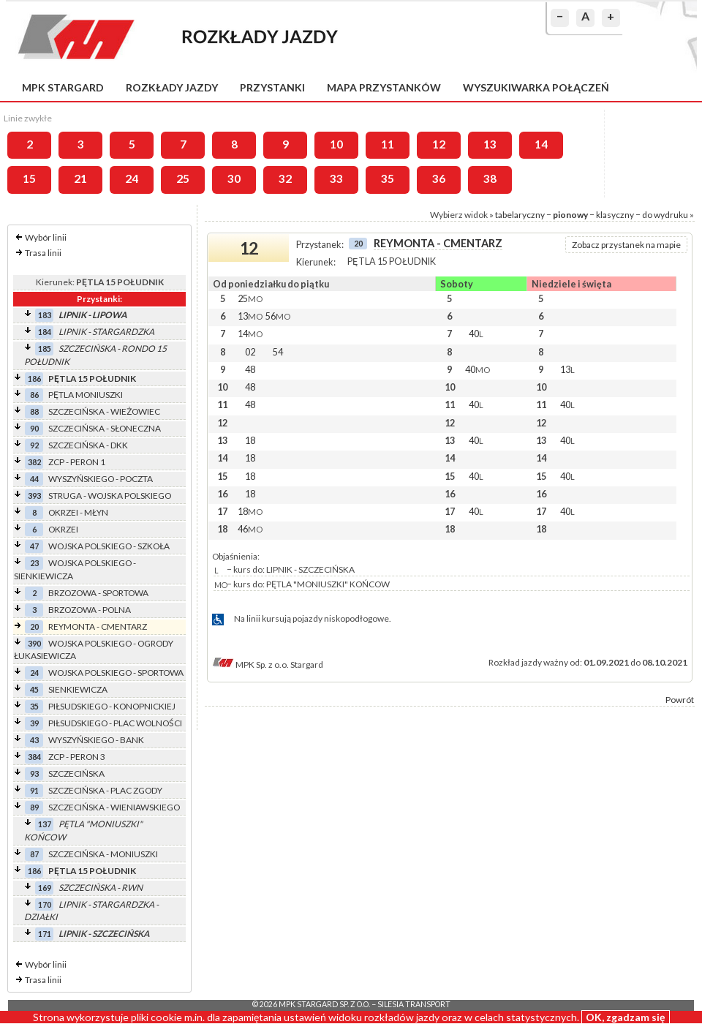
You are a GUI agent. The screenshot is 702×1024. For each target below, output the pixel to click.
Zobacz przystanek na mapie (626, 244)
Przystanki (272, 87)
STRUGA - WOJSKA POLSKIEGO (109, 495)
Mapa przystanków (384, 87)
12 (438, 144)
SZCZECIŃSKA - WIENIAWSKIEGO (114, 807)
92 (34, 445)
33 (336, 178)
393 (34, 495)
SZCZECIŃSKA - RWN (100, 887)
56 (277, 316)
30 (234, 178)
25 (182, 178)
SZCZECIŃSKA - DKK (88, 445)
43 (34, 740)
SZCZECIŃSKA (76, 773)
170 (44, 904)
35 (387, 178)
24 (131, 178)
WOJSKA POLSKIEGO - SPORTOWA (116, 672)
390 (34, 643)
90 (34, 428)
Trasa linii (43, 252)
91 (34, 790)
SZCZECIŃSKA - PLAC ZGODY (105, 790)
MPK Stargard (63, 87)
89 (34, 807)
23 (34, 563)
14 (541, 144)
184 (44, 331)
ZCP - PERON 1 (76, 461)
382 (34, 462)
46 (250, 529)
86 (34, 394)
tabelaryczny (520, 214)
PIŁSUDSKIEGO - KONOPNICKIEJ (112, 706)
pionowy (570, 214)
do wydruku (665, 214)
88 (34, 411)
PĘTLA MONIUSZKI (85, 394)
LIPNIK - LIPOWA (92, 314)
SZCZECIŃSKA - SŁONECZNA (104, 428)
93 (34, 773)
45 (34, 689)
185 (44, 348)
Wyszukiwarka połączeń (536, 87)
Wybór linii (46, 237)
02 (250, 352)
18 (250, 440)
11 (387, 144)
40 (476, 333)
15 (29, 178)
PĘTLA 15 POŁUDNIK (92, 378)
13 (490, 144)
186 (34, 378)
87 (34, 854)
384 (34, 756)
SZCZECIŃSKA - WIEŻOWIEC (104, 411)
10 (336, 144)
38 (490, 178)
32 (285, 178)
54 (278, 352)
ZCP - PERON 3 (76, 756)
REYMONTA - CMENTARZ (97, 626)
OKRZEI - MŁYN (78, 512)
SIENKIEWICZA (77, 689)
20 (34, 626)
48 (250, 369)
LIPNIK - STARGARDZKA (106, 331)
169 (44, 887)
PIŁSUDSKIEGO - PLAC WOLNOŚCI (115, 723)
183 (44, 315)
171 (44, 933)
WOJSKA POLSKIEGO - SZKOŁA (109, 546)
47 (34, 546)
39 (34, 723)
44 (34, 478)
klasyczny (615, 214)
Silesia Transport (413, 1004)
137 (44, 824)
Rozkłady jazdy (172, 87)
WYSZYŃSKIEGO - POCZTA (100, 478)
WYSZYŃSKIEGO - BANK (96, 739)
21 (80, 178)
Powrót (679, 699)
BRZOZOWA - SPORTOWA (98, 592)
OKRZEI (63, 529)
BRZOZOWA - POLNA (89, 609)
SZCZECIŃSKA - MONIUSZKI (103, 853)
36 (438, 178)
